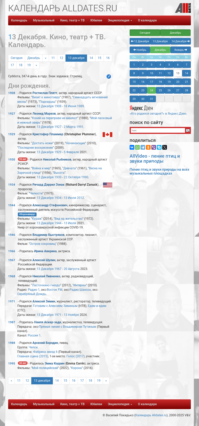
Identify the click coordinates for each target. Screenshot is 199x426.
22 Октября (72, 177)
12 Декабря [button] (140, 41)
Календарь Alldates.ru (151, 415)
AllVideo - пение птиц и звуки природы (155, 158)
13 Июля (70, 198)
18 (20, 65)
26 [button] (169, 90)
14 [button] (186, 73)
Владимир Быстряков (48, 235)
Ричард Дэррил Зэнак (48, 184)
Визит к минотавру (46, 97)
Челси (33, 347)
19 (29, 65)
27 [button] (177, 90)
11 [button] (160, 73)
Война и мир (41, 168)
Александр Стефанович (49, 205)
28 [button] (186, 90)
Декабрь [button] (175, 32)
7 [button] (186, 64)
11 (53, 58)
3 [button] (151, 64)
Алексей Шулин (43, 260)
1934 (11, 184)
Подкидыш (47, 102)
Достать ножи (42, 143)
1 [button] (134, 64)
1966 (11, 251)
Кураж (36, 218)
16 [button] (142, 81)
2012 (80, 198)
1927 (11, 113)
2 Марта (70, 127)
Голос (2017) (75, 356)
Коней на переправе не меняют (54, 118)
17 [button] (151, 81)
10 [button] (151, 73)
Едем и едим (97, 306)
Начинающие (75, 143)
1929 (11, 134)
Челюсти (36, 193)
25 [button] (160, 90)
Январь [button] (180, 49)
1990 (84, 177)
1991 (79, 127)
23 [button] (142, 90)
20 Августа (71, 269)
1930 (11, 159)
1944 (11, 205)
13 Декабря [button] (160, 41)
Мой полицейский (45, 368)
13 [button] (177, 73)
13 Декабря (45, 106)
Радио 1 (34, 290)
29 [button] (134, 98)
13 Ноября (71, 315)
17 (12, 65)
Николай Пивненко (46, 276)
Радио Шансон (80, 290)
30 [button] (142, 98)
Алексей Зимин (43, 301)
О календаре (147, 20)
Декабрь (33, 58)
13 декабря (76, 58)
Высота (59, 173)
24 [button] (151, 90)
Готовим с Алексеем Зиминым (55, 306)
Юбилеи (96, 20)
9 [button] (143, 73)
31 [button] (151, 98)
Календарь (19, 20)
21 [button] (186, 81)
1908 (11, 93)
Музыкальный (43, 20)
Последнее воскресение (35, 147)
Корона (76, 368)
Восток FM (54, 290)
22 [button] (134, 90)
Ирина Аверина (45, 251)
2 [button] (143, 64)
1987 (11, 322)
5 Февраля (71, 152)
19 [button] (169, 81)
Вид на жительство (68, 218)
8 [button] (134, 73)
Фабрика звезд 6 (45, 352)
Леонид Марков (44, 113)
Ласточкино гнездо (46, 285)
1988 (11, 343)
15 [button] (134, 81)
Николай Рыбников (57, 159)
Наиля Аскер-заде (47, 322)
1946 (11, 235)
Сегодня (17, 58)
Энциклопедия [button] (120, 20)
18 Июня (70, 106)
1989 (80, 106)
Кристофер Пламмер (47, 134)
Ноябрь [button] (139, 49)
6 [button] (178, 64)
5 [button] (169, 64)
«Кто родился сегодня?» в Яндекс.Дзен (158, 109)
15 (99, 58)
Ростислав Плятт (44, 93)
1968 (11, 276)
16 (108, 58)
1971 (11, 301)
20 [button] (177, 81)
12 (61, 58)
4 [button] (160, 64)
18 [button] (160, 81)
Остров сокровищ (43, 244)
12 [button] (169, 73)
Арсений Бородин (45, 343)
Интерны (79, 285)
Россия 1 (34, 335)
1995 (11, 363)
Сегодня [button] (145, 32)
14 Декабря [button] (181, 41)
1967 (11, 260)
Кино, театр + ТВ (72, 20)
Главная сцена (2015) (32, 356)
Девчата (69, 168)
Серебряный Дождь (31, 294)
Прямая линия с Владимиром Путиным (67, 327)
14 (91, 58)
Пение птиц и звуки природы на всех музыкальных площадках (159, 171)
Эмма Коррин (55, 363)
